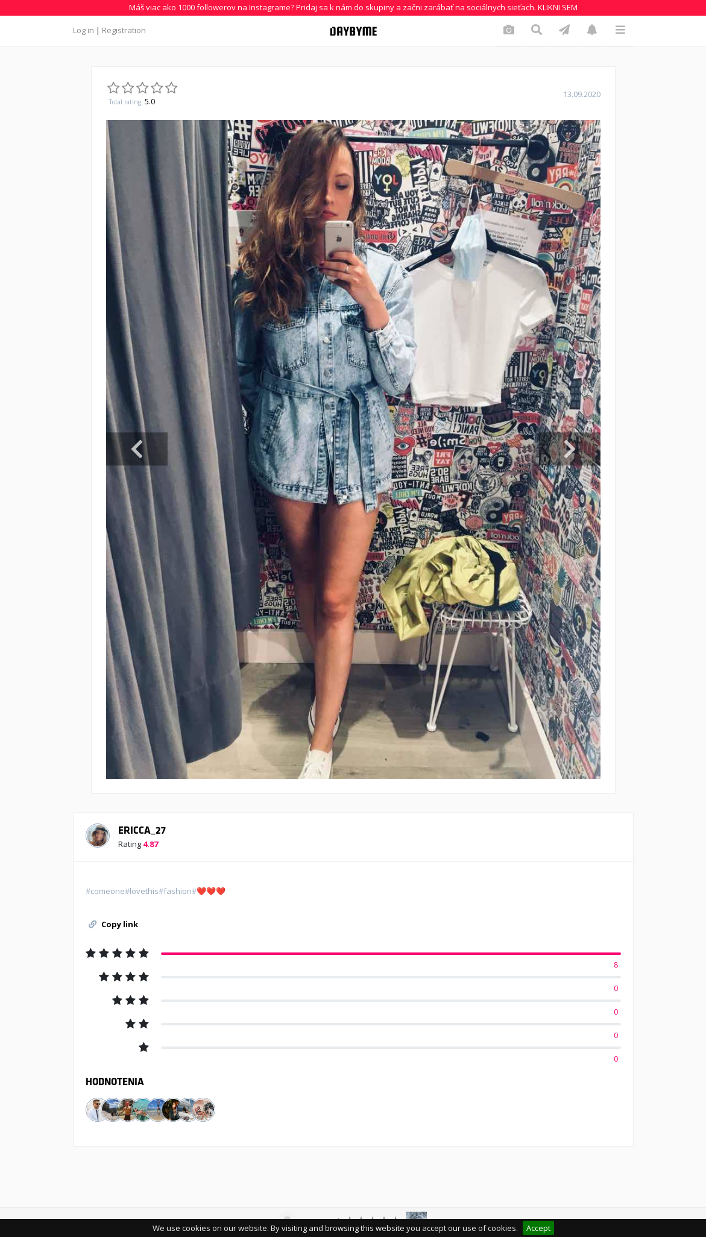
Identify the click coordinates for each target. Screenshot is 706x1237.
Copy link (113, 924)
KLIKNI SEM (558, 7)
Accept (538, 1228)
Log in (83, 30)
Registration (124, 30)
